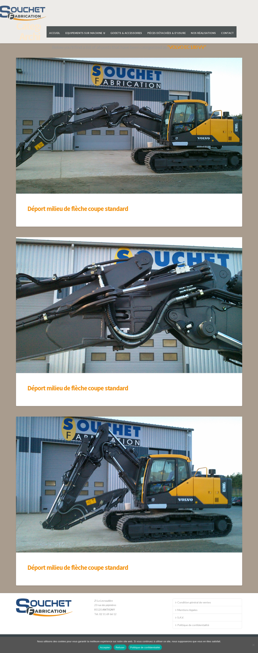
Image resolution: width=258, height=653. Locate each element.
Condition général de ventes (193, 602)
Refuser (120, 647)
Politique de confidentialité (192, 625)
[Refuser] (253, 645)
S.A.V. (179, 617)
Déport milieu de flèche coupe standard (77, 208)
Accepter (105, 647)
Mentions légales (186, 609)
